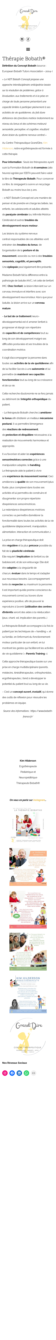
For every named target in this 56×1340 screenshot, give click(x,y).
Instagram (39, 1053)
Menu (28, 49)
